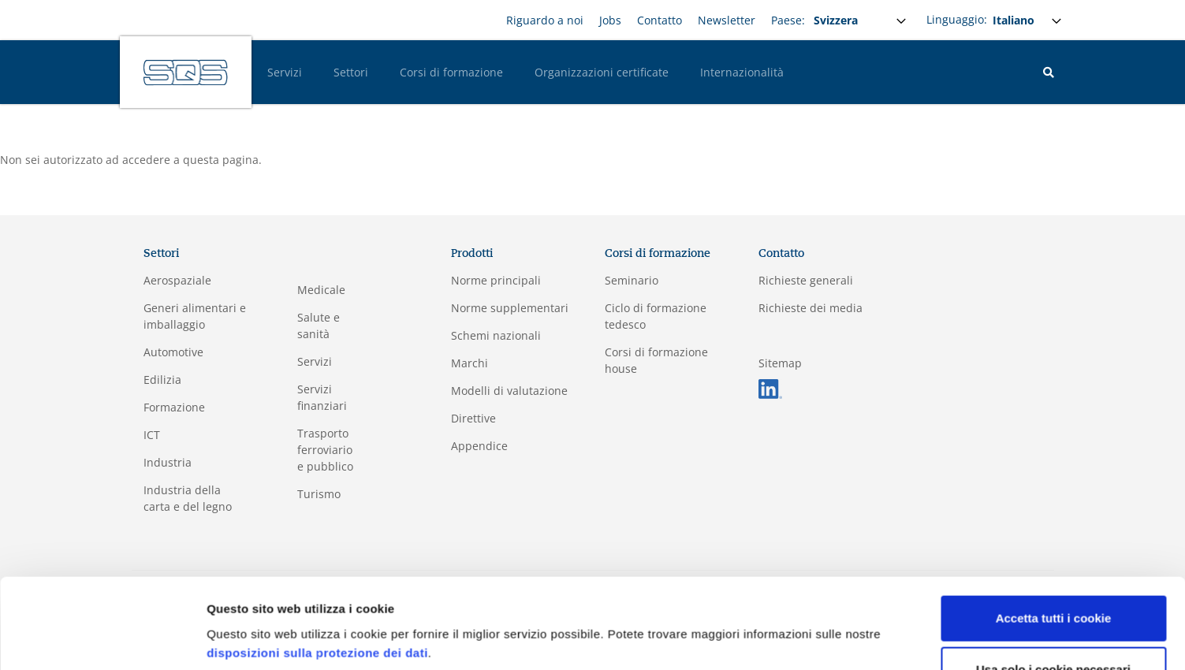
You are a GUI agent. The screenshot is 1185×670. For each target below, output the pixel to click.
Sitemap (780, 362)
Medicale (321, 289)
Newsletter (726, 20)
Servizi (284, 72)
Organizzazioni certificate (602, 72)
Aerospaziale (177, 280)
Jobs (610, 20)
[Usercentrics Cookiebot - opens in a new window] (102, 639)
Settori (351, 72)
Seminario (631, 280)
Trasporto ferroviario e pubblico (325, 450)
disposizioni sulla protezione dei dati (317, 595)
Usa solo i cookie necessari (1053, 612)
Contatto (659, 20)
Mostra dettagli (249, 639)
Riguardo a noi (544, 20)
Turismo (319, 493)
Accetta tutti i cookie (1054, 561)
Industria (167, 462)
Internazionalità (742, 72)
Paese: (788, 20)
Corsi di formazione (451, 72)
